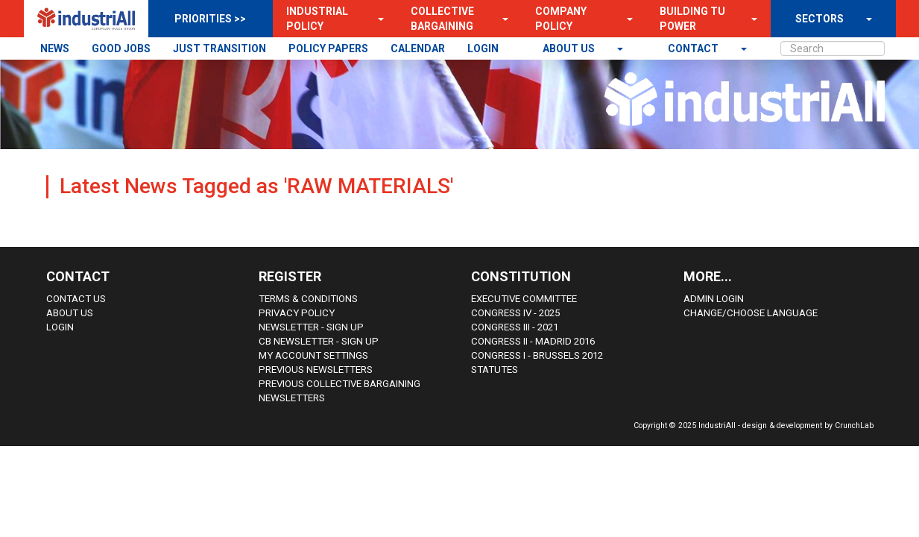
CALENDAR (418, 48)
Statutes (494, 369)
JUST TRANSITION (219, 48)
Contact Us (76, 298)
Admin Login (713, 298)
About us (570, 48)
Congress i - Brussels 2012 (537, 355)
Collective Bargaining (442, 18)
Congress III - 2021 (514, 327)
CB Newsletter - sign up (319, 341)
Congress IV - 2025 (515, 312)
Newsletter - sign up (311, 327)
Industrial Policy (317, 18)
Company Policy (561, 18)
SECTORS (819, 19)
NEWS (54, 48)
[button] (376, 18)
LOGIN (483, 48)
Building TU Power (692, 18)
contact (694, 48)
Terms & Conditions (308, 298)
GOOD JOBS (121, 48)
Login (60, 327)
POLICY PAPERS (328, 48)
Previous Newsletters (316, 369)
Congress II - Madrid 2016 (533, 341)
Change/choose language (750, 312)
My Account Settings (313, 355)
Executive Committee (524, 298)
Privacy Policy (297, 312)
